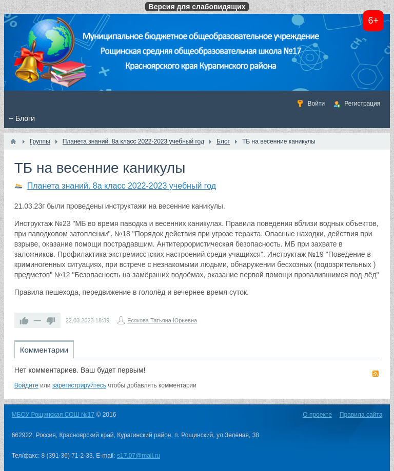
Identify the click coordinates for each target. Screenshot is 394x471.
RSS (375, 373)
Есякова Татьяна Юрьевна (162, 320)
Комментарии (44, 349)
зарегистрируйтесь (79, 385)
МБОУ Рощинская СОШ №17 (53, 414)
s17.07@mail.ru (138, 455)
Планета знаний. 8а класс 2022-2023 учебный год (121, 185)
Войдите (26, 385)
